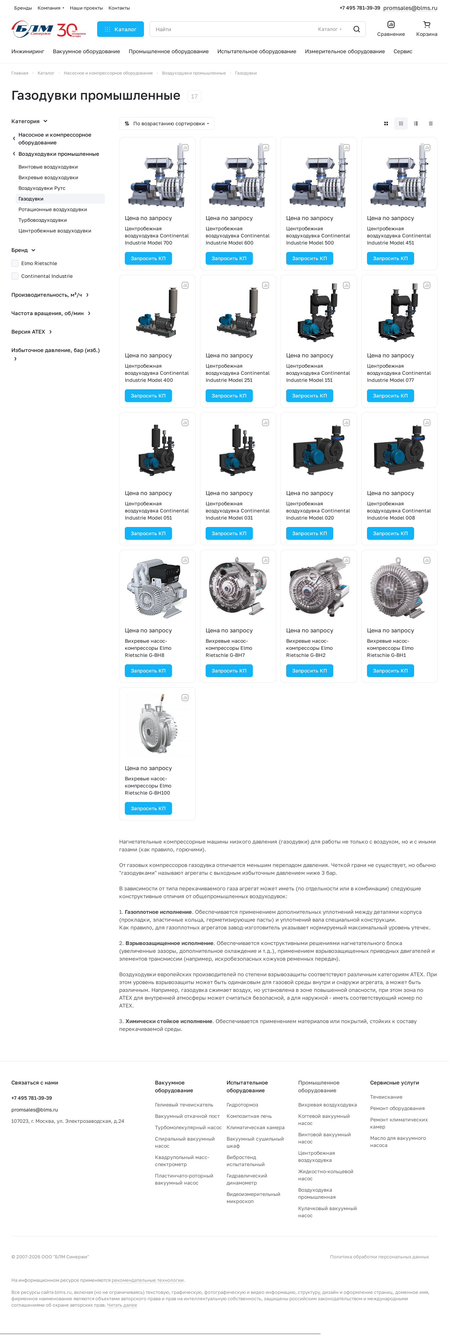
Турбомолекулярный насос (188, 1127)
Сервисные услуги (394, 1082)
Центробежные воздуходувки (54, 230)
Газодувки (31, 199)
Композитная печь (249, 1116)
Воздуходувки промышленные (58, 153)
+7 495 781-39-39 (360, 8)
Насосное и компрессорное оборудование (54, 138)
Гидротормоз (242, 1105)
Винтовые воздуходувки (48, 167)
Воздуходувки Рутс (42, 188)
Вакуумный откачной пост (187, 1116)
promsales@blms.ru (410, 7)
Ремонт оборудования (397, 1108)
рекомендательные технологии (148, 1280)
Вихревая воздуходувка (327, 1105)
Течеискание (386, 1097)
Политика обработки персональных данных (379, 1256)
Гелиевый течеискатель (184, 1105)
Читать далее (122, 1305)
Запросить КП (148, 258)
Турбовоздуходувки (42, 220)
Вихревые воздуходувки (48, 177)
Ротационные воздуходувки (52, 209)
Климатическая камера (256, 1127)
